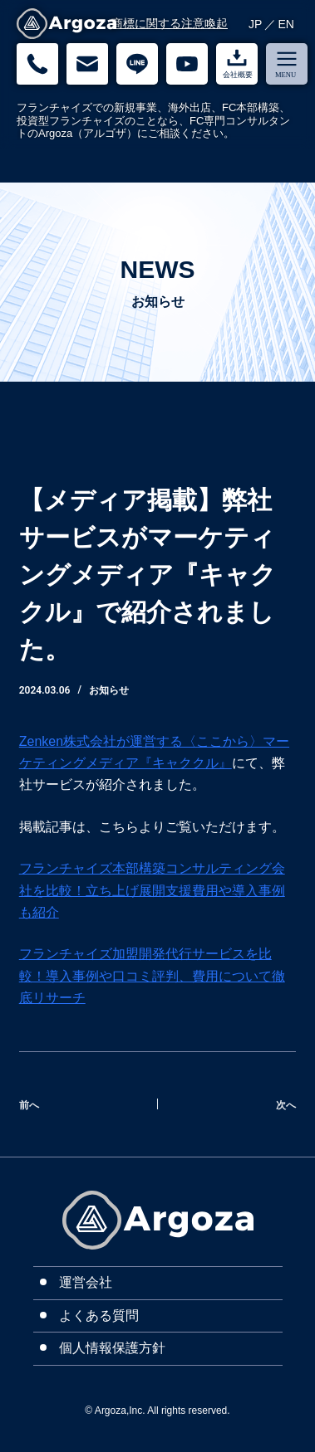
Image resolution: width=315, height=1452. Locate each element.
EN (286, 24)
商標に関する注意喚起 (169, 23)
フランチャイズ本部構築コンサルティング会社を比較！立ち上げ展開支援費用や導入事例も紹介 (152, 890)
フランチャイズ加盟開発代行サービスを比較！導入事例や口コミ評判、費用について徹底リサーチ (152, 976)
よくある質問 (99, 1315)
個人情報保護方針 (112, 1348)
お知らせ (109, 690)
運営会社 (85, 1282)
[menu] (287, 64)
